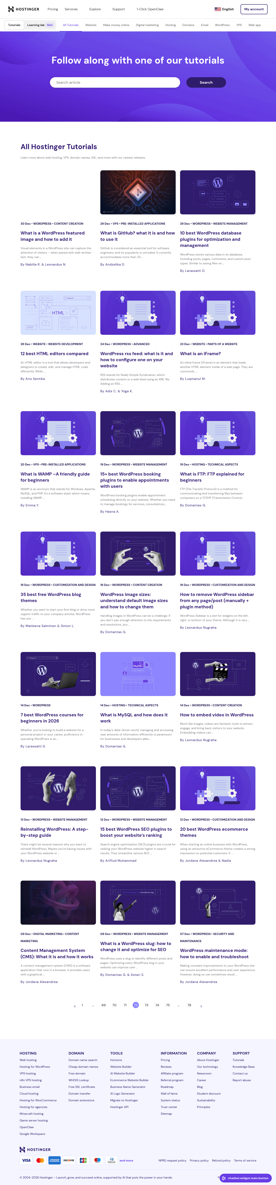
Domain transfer (79, 1093)
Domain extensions (81, 1100)
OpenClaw (27, 1127)
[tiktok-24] (253, 1149)
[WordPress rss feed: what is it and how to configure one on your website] (138, 313)
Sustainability (206, 1100)
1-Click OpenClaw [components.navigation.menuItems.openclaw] (150, 9)
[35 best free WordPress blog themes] (58, 554)
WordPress (222, 25)
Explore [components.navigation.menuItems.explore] (97, 9)
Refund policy (221, 1160)
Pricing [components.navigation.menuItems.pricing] (53, 9)
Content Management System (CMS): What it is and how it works (57, 953)
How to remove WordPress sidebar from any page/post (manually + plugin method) (217, 601)
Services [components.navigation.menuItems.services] (74, 9)
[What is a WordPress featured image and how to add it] (58, 192)
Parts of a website (222, 344)
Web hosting (28, 1060)
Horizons (116, 1060)
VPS (239, 25)
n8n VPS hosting (31, 1080)
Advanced (141, 344)
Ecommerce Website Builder (129, 1080)
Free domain (77, 1073)
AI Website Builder (122, 1073)
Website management (230, 224)
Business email (30, 1087)
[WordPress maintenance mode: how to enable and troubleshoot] (217, 903)
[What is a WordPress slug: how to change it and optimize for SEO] (138, 903)
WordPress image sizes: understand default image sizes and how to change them (134, 601)
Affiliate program (172, 1073)
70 (114, 1005)
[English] (224, 9)
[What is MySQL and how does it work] (138, 674)
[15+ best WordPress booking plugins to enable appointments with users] (138, 433)
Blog (200, 1087)
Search (206, 82)
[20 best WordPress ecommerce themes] (217, 788)
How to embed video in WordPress (217, 715)
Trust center (169, 1107)
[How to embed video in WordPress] (217, 674)
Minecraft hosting (32, 1114)
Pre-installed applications (143, 224)
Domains (188, 25)
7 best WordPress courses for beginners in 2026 (52, 718)
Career (201, 1080)
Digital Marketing (48, 934)
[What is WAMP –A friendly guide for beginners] (58, 433)
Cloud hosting (29, 1093)
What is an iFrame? (200, 354)
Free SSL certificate (82, 1087)
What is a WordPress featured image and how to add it (53, 236)
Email (204, 25)
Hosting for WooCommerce (38, 1100)
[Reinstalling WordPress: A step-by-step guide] (58, 788)
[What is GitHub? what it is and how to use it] (138, 192)
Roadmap (167, 1087)
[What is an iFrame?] (217, 313)
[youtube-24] (237, 1149)
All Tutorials (70, 25)
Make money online (116, 25)
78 (189, 1005)
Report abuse (242, 1080)
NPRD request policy (172, 1160)
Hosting (170, 25)
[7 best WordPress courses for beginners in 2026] (58, 674)
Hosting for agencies (33, 1107)
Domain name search (83, 1060)
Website (90, 25)
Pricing (165, 1060)
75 (168, 1005)
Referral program (172, 1080)
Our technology (207, 1067)
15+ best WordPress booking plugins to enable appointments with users (134, 480)
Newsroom (204, 1073)
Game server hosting (34, 1120)
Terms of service (245, 1160)
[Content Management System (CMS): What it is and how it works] (58, 903)
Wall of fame (169, 1093)
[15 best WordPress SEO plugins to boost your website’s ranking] (138, 788)
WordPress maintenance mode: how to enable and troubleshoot (214, 953)
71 (125, 1005)
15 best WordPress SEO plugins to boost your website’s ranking (136, 832)
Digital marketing (147, 25)
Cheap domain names (83, 1067)
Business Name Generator (127, 1087)
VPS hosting (28, 1073)
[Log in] (254, 9)
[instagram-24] (220, 1149)
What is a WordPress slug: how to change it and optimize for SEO (135, 947)
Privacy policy (199, 1160)
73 (146, 1005)
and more (126, 1160)
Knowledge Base (244, 1067)
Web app (255, 25)
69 (104, 1005)
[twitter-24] (228, 1149)
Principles (203, 1107)
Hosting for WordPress (35, 1067)
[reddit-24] (245, 1149)
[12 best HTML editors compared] (58, 313)
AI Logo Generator (122, 1093)
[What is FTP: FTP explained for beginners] (217, 433)
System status (170, 1100)
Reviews (166, 1067)
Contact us (240, 1073)
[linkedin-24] (203, 1149)
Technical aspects (223, 464)
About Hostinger (208, 1060)
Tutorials (14, 25)
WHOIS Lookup (79, 1080)
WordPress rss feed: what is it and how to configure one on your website (136, 360)
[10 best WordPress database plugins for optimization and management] (217, 192)
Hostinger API (119, 1107)
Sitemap (166, 1114)
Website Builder (121, 1067)
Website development (65, 344)
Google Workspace (32, 1134)
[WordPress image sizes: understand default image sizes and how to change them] (138, 554)
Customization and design (74, 585)
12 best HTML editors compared (54, 354)
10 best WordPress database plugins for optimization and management (210, 239)
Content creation (68, 224)
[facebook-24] (212, 1149)
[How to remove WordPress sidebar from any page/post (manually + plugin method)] (217, 554)
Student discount (209, 1093)
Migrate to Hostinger (124, 1100)
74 (157, 1005)
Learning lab (40, 24)
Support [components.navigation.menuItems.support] (121, 9)
